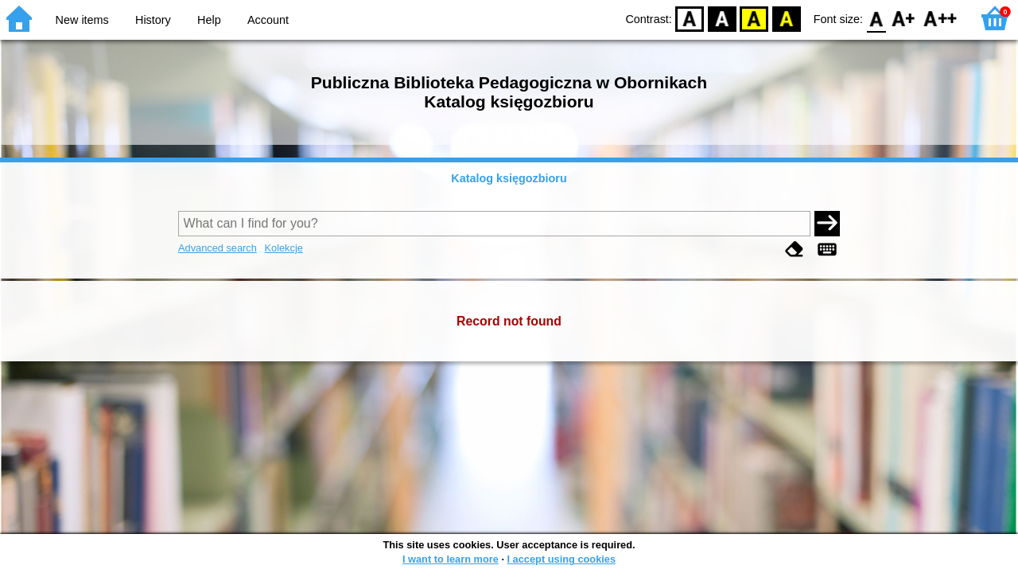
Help (209, 20)
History (153, 20)
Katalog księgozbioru (509, 178)
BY (786, 18)
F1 (903, 18)
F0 (876, 18)
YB (754, 18)
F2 (940, 18)
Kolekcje (283, 248)
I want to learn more (450, 559)
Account (268, 20)
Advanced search (217, 248)
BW (722, 18)
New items (82, 20)
